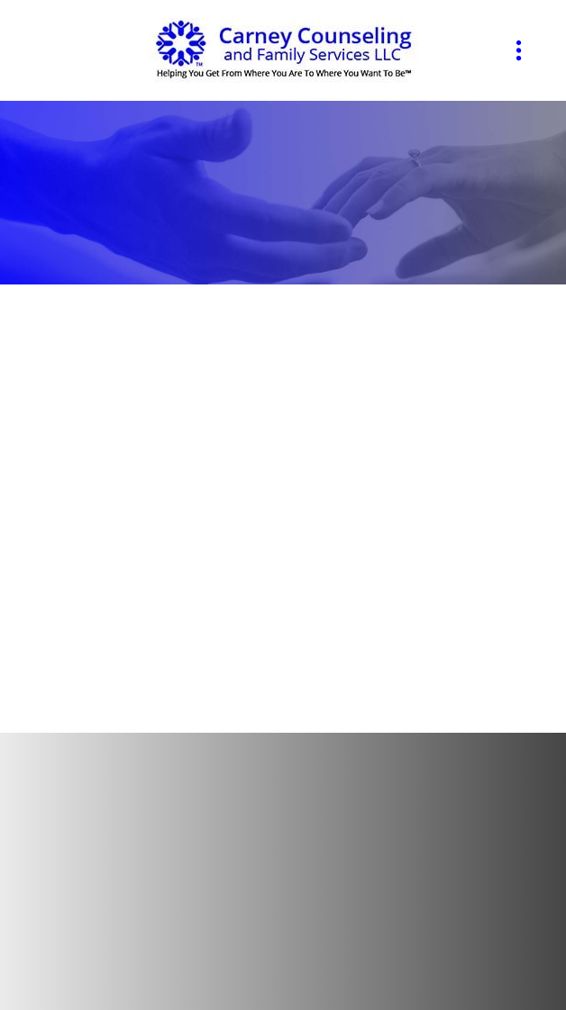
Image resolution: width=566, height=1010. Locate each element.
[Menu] (518, 51)
